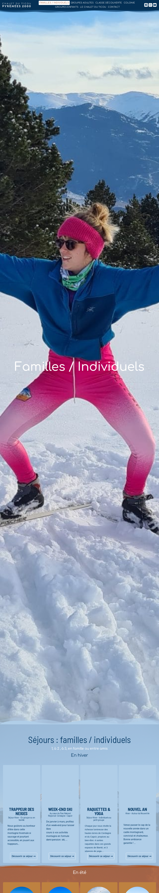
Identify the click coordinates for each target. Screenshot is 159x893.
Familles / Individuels (54, 3)
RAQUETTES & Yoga (98, 811)
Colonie (129, 3)
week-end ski (60, 809)
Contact (114, 7)
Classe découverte (108, 3)
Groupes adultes (82, 3)
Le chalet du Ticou (93, 7)
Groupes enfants (66, 7)
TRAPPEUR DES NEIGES (21, 811)
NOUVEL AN (137, 809)
